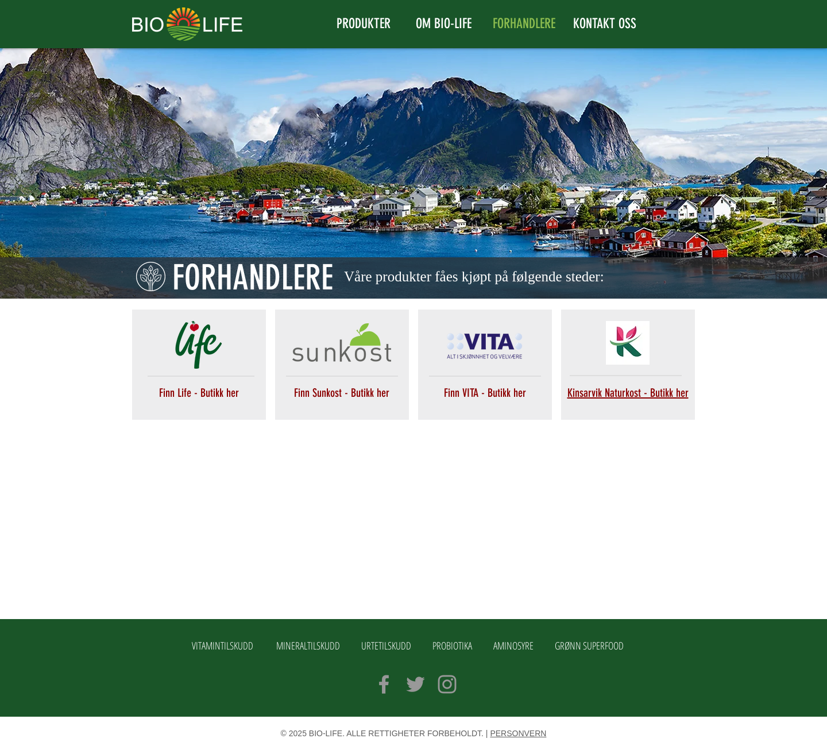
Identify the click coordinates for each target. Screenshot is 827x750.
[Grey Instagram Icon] (447, 684)
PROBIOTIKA (452, 645)
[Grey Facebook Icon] (384, 684)
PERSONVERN (518, 733)
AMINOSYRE (513, 645)
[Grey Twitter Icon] (415, 684)
